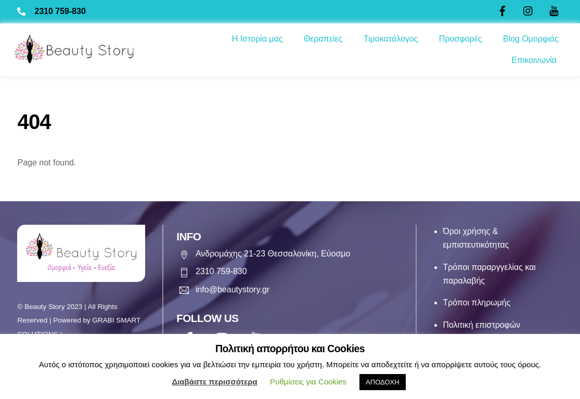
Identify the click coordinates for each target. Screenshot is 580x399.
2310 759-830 (60, 11)
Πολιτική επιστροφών (482, 324)
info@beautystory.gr (231, 288)
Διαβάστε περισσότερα (214, 381)
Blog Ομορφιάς (531, 38)
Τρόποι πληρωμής (477, 303)
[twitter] (528, 9)
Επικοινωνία (534, 60)
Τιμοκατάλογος (391, 38)
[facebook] (502, 9)
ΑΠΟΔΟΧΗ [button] (382, 382)
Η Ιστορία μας (257, 38)
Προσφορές (460, 38)
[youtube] (554, 9)
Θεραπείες (323, 38)
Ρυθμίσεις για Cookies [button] (308, 381)
